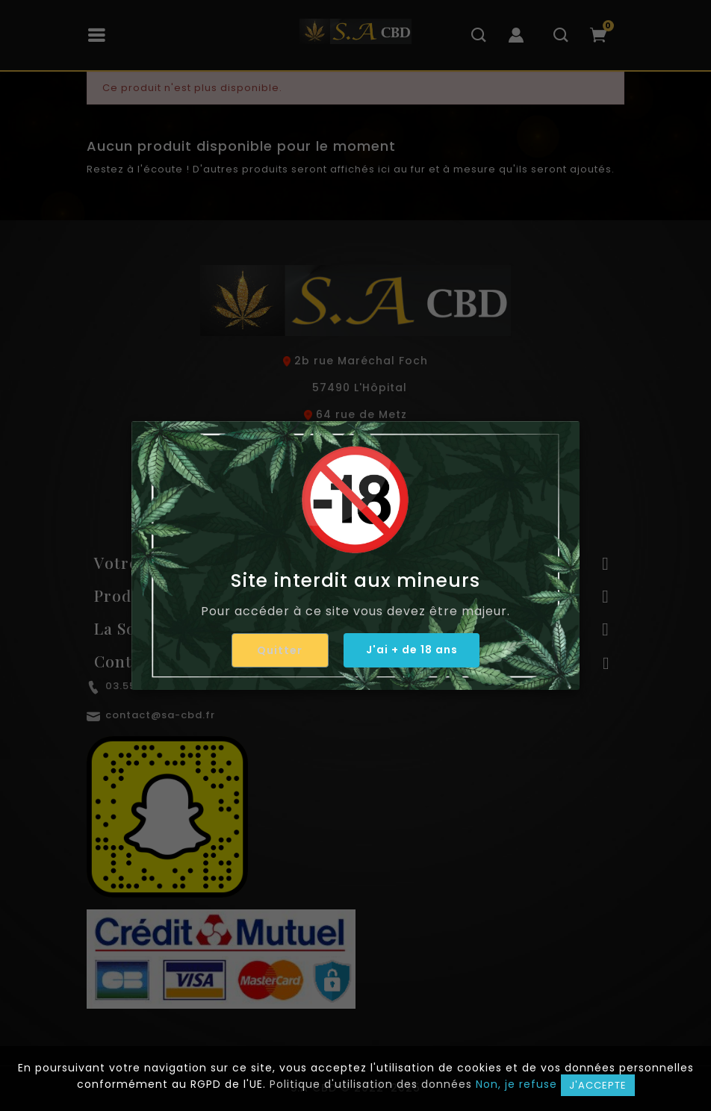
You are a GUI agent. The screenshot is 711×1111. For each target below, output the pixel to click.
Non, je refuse (516, 1084)
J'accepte (598, 1085)
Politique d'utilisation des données (371, 1084)
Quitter (279, 650)
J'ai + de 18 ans (412, 649)
